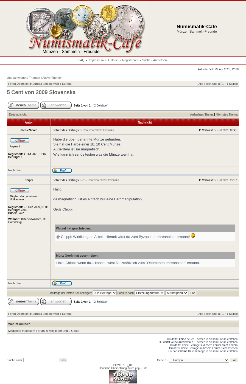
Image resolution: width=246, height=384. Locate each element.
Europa (66, 83)
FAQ (82, 60)
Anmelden (160, 60)
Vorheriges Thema (202, 114)
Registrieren (130, 60)
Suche (146, 60)
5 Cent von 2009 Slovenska (41, 92)
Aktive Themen (52, 77)
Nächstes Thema (226, 114)
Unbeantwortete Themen (23, 77)
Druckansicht (18, 114)
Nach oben (15, 170)
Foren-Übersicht (18, 83)
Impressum (96, 60)
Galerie (113, 60)
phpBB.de (141, 368)
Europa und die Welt (45, 83)
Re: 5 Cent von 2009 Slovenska (99, 180)
